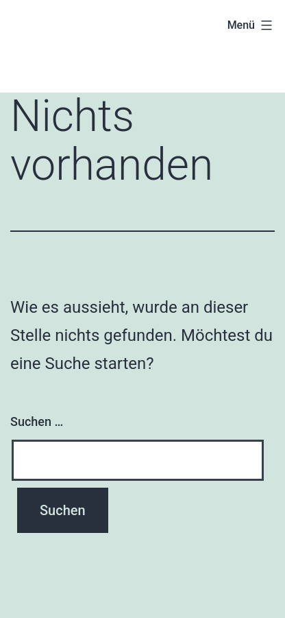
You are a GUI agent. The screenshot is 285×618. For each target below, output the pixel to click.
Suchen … (36, 421)
